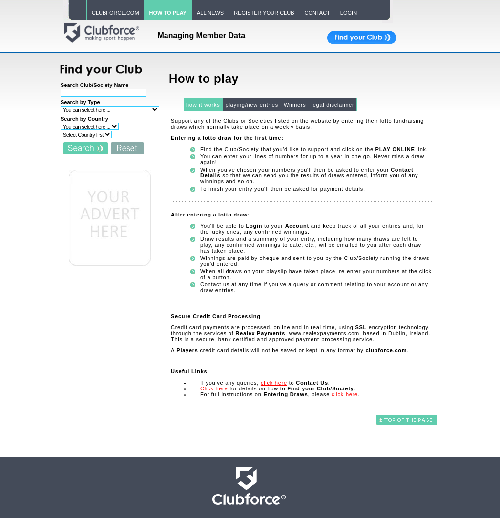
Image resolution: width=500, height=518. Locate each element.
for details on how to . (277, 388)
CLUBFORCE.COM (115, 13)
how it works (203, 105)
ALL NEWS (210, 13)
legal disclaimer (333, 105)
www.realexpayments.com (324, 333)
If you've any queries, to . (265, 383)
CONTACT (317, 13)
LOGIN (348, 13)
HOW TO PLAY (168, 13)
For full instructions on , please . (280, 394)
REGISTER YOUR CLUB (264, 13)
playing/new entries (252, 105)
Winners (295, 105)
